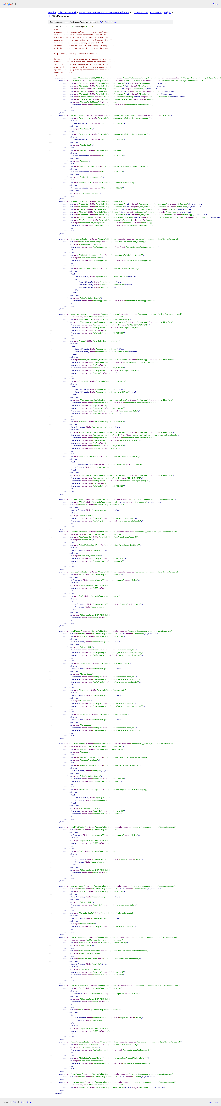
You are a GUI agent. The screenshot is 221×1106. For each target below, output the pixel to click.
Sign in (215, 4)
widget (167, 12)
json (216, 1102)
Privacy (22, 1102)
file (100, 22)
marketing (156, 12)
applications (141, 12)
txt (210, 1102)
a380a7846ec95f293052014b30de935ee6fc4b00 (104, 12)
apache (52, 12)
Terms (29, 1102)
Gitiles (15, 1102)
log (106, 22)
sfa (49, 16)
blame (114, 22)
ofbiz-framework (67, 12)
